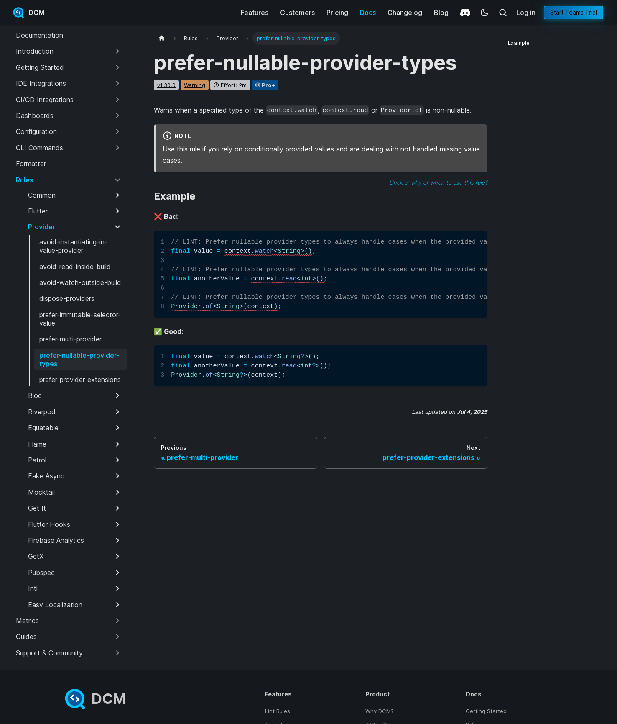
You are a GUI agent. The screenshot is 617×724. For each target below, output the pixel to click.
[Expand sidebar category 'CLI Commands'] (117, 147)
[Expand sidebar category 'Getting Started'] (117, 67)
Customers (297, 12)
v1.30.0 (166, 85)
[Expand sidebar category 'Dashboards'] (117, 115)
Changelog (405, 12)
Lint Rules (277, 711)
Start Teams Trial (573, 12)
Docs (368, 12)
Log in (525, 12)
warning (194, 85)
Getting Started (486, 711)
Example (519, 43)
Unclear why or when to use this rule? (438, 182)
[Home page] (162, 38)
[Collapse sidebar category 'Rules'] (117, 180)
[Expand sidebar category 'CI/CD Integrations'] (117, 99)
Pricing (337, 12)
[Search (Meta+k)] (502, 12)
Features (254, 12)
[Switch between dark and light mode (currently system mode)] (484, 12)
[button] (69, 51)
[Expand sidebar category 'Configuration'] (117, 131)
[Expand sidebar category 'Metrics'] (117, 620)
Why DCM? (379, 711)
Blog (441, 12)
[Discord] (465, 12)
